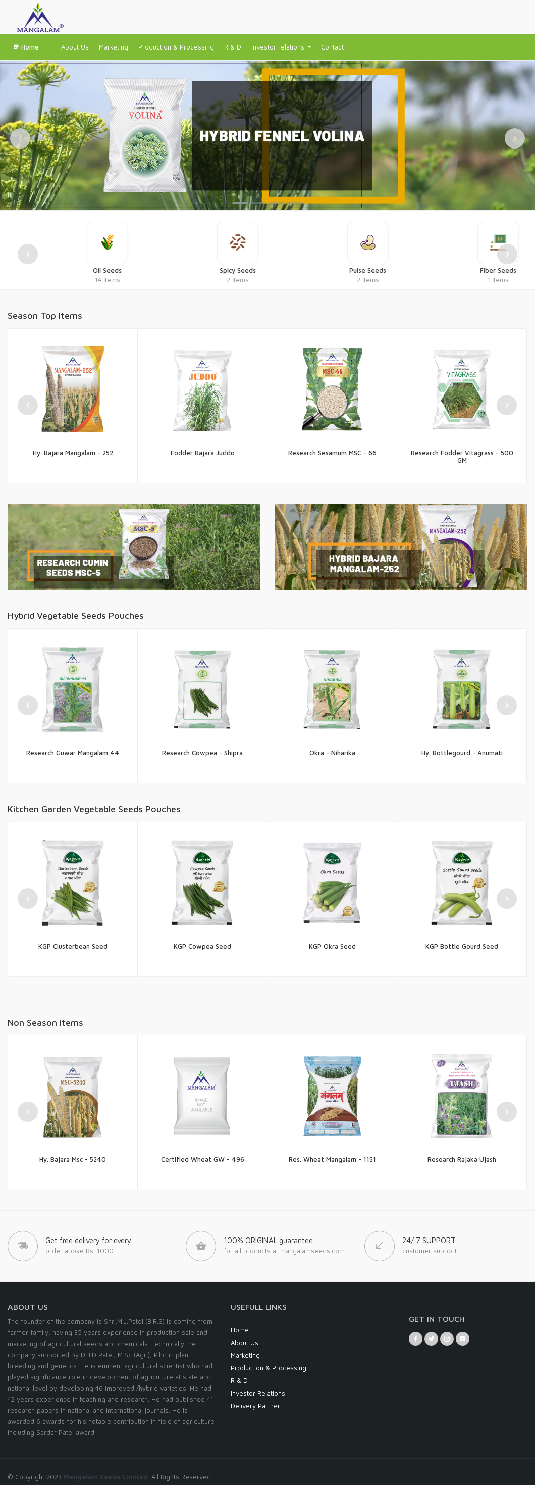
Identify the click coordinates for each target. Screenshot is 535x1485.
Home (26, 47)
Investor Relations (258, 1393)
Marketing (113, 47)
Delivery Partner (255, 1406)
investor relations (278, 47)
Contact (332, 47)
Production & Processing (176, 47)
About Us (75, 47)
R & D (232, 47)
